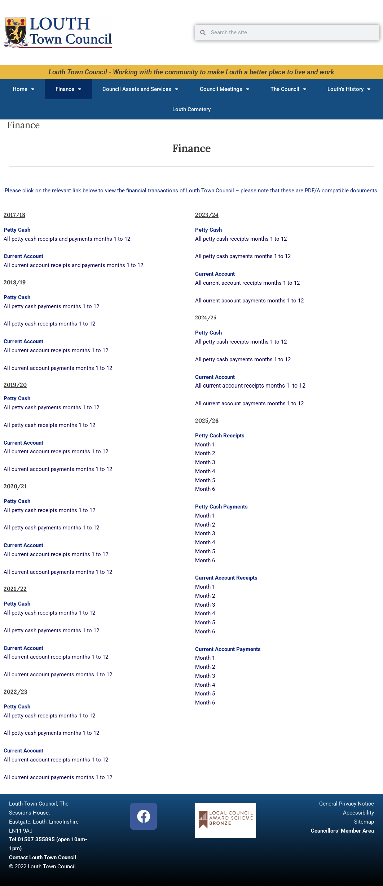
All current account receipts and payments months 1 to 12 (73, 265)
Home (23, 89)
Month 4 (205, 471)
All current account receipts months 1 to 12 (56, 350)
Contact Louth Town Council (42, 857)
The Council (288, 89)
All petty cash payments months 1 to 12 (51, 306)
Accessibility (358, 812)
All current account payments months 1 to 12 (58, 368)
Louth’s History (348, 89)
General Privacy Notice (346, 803)
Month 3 (205, 462)
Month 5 (205, 480)
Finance (68, 89)
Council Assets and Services (140, 89)
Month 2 (205, 453)
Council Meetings (224, 89)
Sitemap (364, 822)
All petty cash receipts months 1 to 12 (49, 323)
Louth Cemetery (191, 109)
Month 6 (205, 489)
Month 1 (205, 444)
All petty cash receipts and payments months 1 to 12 (67, 239)
